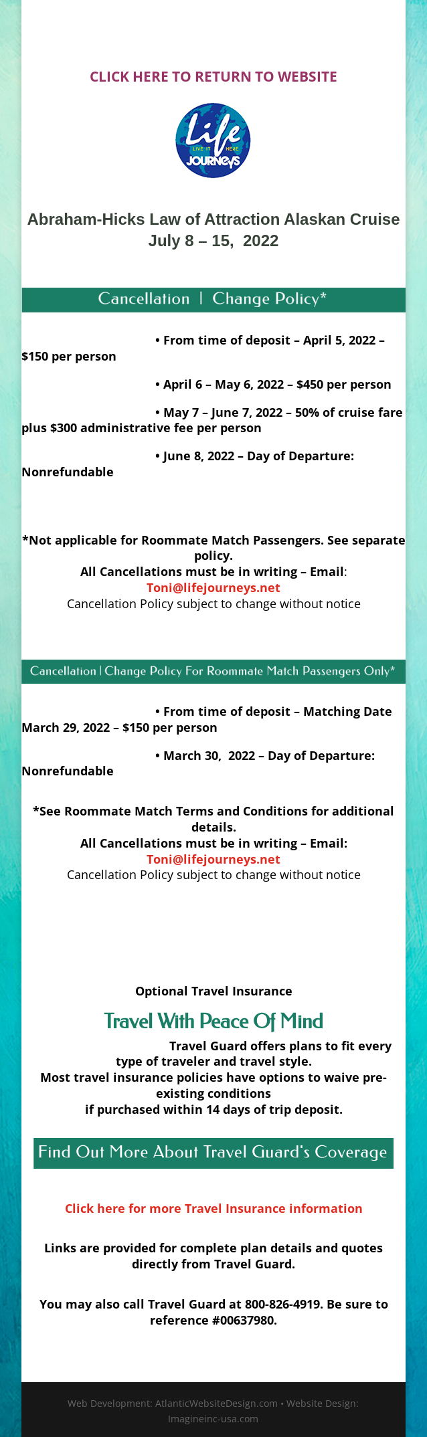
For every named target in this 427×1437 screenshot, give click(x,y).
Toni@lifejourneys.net (213, 859)
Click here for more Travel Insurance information (214, 1208)
